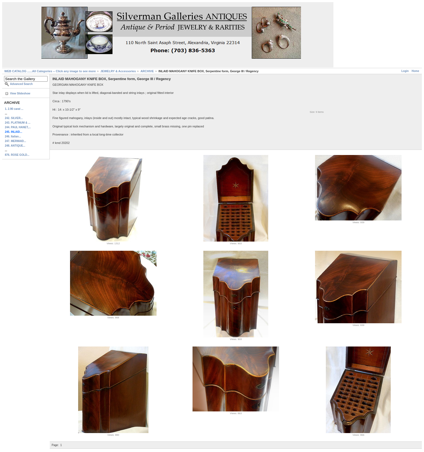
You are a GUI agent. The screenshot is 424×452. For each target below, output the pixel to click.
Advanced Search (21, 84)
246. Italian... (13, 136)
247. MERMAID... (15, 141)
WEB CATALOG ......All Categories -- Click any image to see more (50, 71)
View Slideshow (20, 93)
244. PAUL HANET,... (18, 127)
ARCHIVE (147, 71)
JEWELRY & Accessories (118, 71)
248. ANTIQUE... (15, 145)
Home (415, 71)
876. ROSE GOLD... (17, 154)
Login (405, 71)
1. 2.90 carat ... (14, 108)
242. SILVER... (14, 118)
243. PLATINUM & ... (17, 122)
